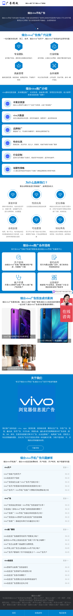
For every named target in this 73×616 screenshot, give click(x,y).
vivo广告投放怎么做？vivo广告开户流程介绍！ (22, 482)
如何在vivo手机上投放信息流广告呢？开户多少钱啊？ (25, 540)
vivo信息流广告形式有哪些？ (15, 575)
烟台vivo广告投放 (16, 598)
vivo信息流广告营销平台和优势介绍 (18, 571)
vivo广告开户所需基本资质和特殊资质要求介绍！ (23, 486)
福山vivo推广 (27, 602)
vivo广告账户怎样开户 (12, 474)
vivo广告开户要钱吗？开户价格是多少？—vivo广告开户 (25, 552)
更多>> (66, 467)
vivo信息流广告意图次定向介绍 (16, 583)
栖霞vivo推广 (54, 605)
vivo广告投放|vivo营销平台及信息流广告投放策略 (23, 517)
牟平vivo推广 (38, 602)
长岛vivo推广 (59, 602)
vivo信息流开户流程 (11, 478)
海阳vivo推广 (65, 605)
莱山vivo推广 (48, 602)
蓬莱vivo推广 (33, 605)
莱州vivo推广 (22, 605)
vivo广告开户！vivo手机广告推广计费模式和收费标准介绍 (26, 490)
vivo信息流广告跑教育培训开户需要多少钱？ (21, 536)
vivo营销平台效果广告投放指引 (16, 567)
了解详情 (35, 448)
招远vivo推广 (44, 605)
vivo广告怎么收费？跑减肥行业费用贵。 (19, 544)
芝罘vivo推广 (16, 602)
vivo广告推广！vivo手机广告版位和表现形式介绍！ (23, 513)
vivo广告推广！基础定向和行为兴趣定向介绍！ (22, 521)
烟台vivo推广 (50, 598)
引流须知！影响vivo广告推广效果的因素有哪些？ (23, 509)
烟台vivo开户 (39, 598)
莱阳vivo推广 (12, 605)
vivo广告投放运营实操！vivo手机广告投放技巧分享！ (24, 505)
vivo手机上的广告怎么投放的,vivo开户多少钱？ (22, 548)
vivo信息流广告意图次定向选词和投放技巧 (20, 579)
